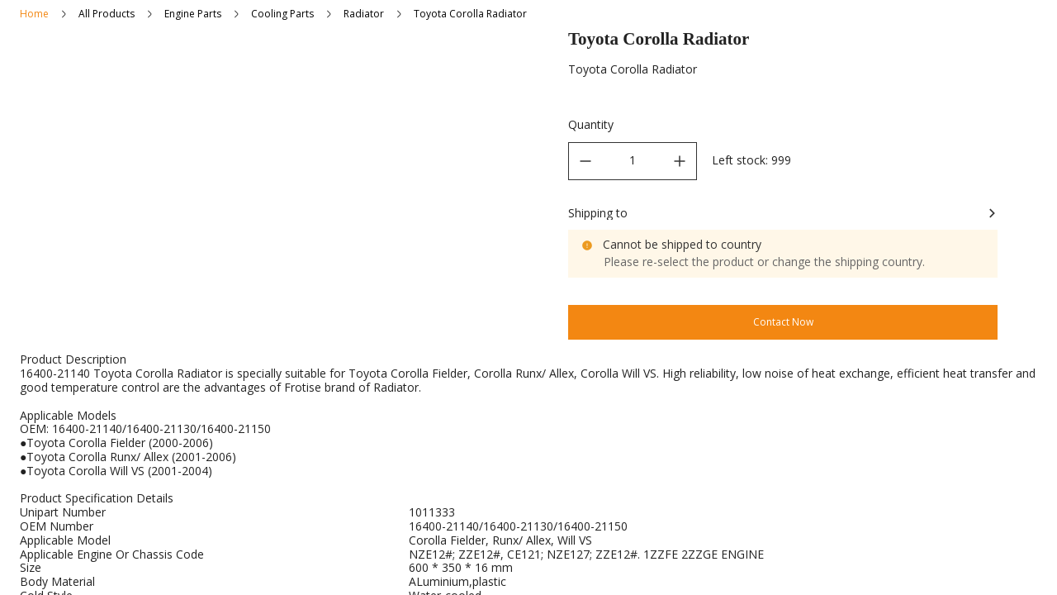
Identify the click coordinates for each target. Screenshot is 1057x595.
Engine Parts (192, 14)
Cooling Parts (282, 14)
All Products (106, 14)
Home (34, 14)
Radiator (364, 14)
